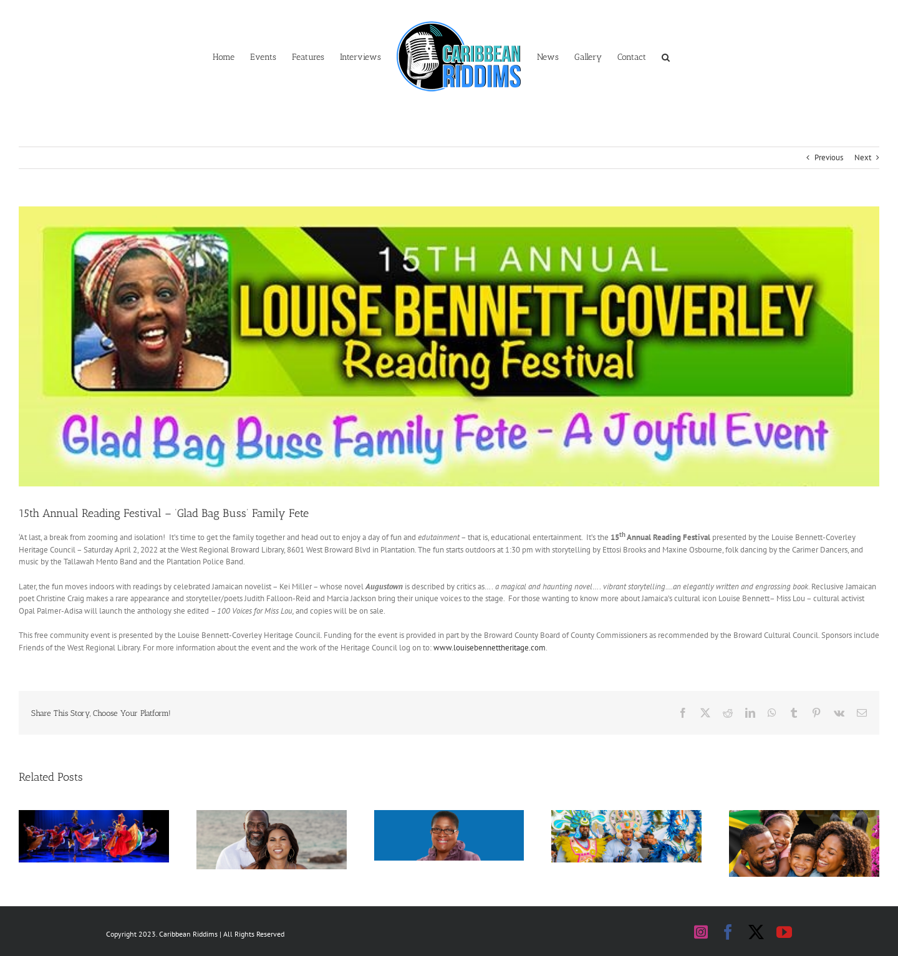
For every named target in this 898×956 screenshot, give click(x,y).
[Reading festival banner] (449, 346)
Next (862, 157)
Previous (828, 157)
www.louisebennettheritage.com (489, 647)
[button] (666, 56)
